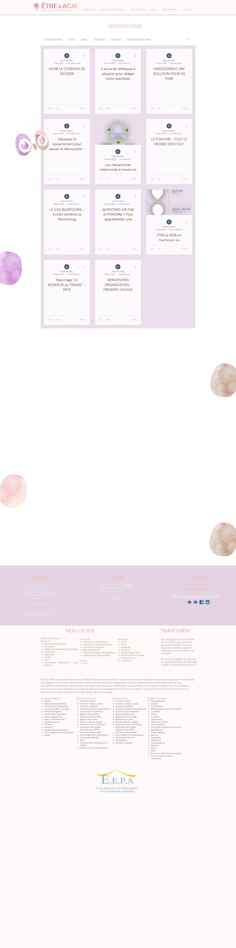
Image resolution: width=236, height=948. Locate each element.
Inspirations (122, 639)
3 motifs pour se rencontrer (95, 642)
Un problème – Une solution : (57, 662)
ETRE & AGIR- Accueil (50, 638)
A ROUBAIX (127, 584)
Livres (72, 39)
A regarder (99, 39)
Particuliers (84, 639)
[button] (188, 39)
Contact (83, 660)
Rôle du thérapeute (91, 650)
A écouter (116, 39)
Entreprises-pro (128, 658)
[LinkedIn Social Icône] (207, 602)
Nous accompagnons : (51, 698)
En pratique (126, 660)
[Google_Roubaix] (189, 602)
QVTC (47, 660)
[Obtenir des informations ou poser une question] (196, 596)
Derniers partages (53, 39)
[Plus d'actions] (85, 56)
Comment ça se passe (93, 647)
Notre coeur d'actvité (86, 698)
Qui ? (85, 663)
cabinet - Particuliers (156, 698)
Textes (84, 39)
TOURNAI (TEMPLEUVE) (110, 587)
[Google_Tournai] (195, 602)
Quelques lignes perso (139, 39)
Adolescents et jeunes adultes (96, 655)
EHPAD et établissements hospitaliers (61, 649)
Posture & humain (120, 698)
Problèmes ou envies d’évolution (97, 644)
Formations (49, 646)
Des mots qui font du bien (132, 655)
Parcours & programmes (55, 643)
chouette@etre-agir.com (196, 589)
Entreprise (45, 641)
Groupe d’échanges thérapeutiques (99, 652)
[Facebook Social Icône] (201, 602)
